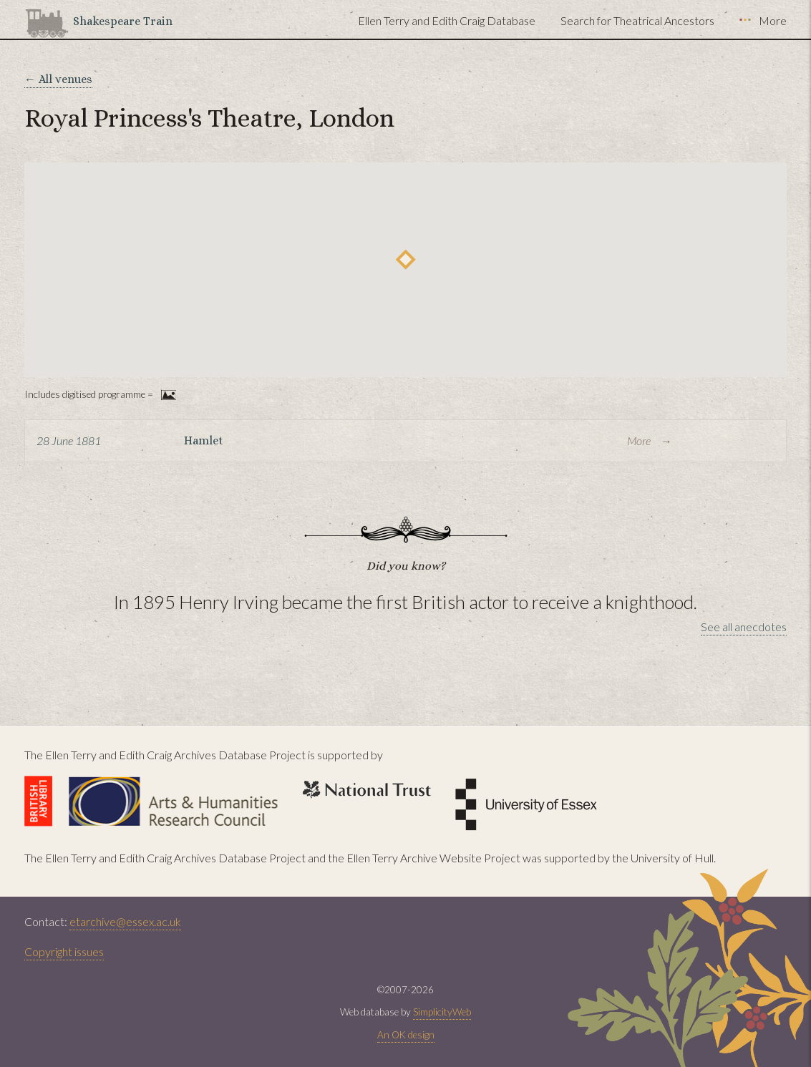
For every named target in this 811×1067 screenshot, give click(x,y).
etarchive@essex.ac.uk (125, 921)
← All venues (58, 79)
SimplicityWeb (442, 1012)
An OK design (405, 1035)
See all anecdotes (744, 626)
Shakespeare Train (123, 21)
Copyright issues (64, 951)
